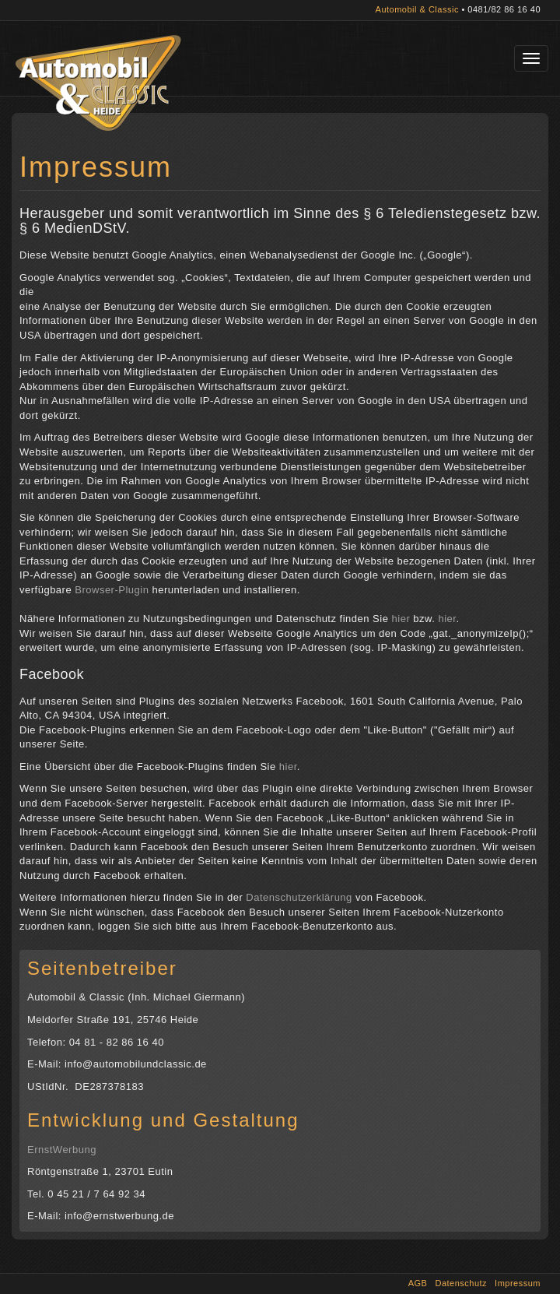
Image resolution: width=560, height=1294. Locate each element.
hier (401, 618)
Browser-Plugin (112, 590)
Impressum (518, 1283)
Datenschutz (461, 1283)
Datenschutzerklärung (299, 897)
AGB (418, 1283)
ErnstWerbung (61, 1149)
